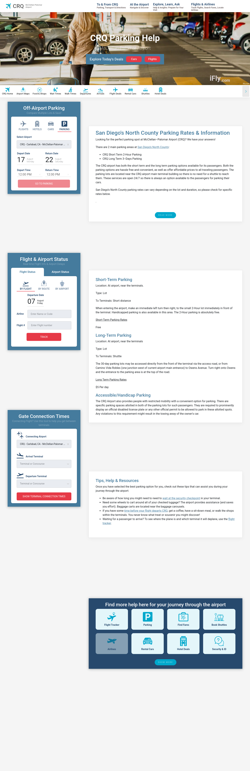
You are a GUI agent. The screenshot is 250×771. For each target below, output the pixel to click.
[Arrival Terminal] (31, 454)
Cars (134, 59)
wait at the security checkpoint (181, 498)
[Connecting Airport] (32, 434)
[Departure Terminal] (33, 474)
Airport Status (60, 272)
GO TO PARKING (44, 183)
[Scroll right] (245, 91)
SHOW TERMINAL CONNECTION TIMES (44, 496)
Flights (152, 59)
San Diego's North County (153, 147)
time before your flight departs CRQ (146, 510)
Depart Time (23, 170)
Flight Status (27, 272)
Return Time (52, 170)
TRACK (44, 337)
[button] (39, 174)
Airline (20, 313)
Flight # (21, 325)
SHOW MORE (165, 662)
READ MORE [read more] (165, 215)
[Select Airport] (44, 141)
